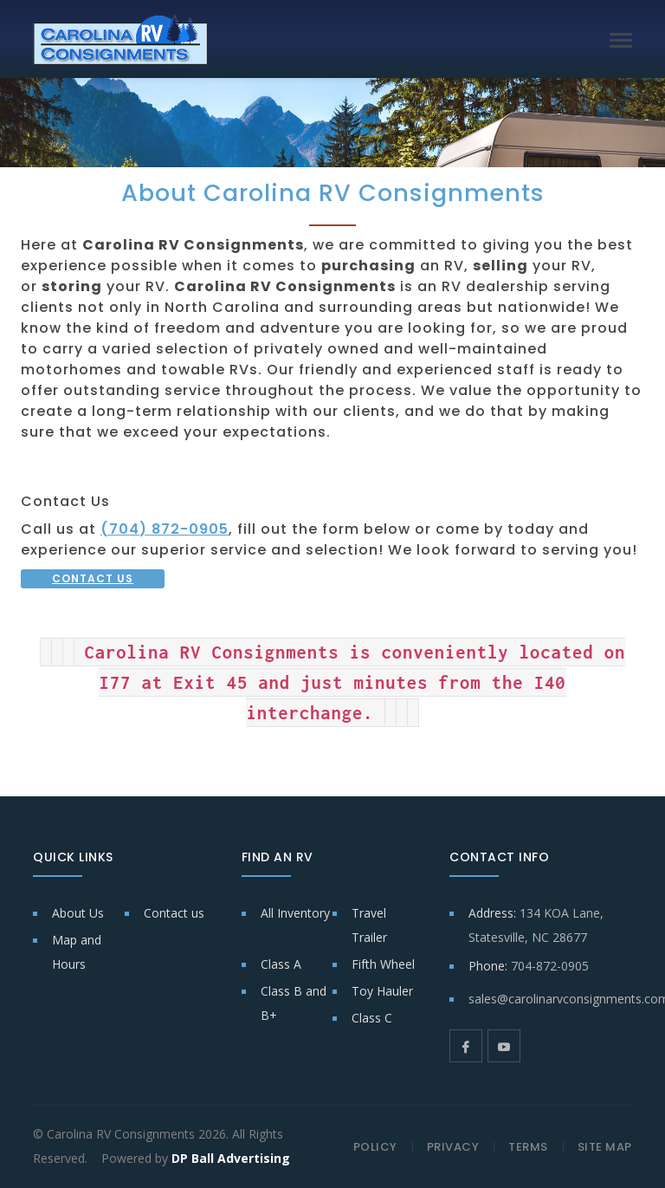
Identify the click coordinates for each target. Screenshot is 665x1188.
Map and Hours (76, 952)
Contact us (174, 913)
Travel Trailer (369, 925)
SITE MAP (605, 1147)
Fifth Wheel (383, 964)
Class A (281, 964)
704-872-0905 (550, 966)
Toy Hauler (382, 991)
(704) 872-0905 (164, 529)
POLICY (375, 1147)
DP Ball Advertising (230, 1158)
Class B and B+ (293, 1003)
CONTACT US (92, 578)
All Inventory (295, 913)
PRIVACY (453, 1147)
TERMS (528, 1147)
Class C (372, 1017)
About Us (78, 913)
